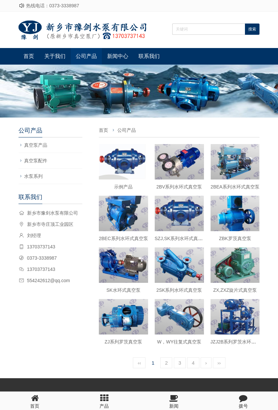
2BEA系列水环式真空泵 (235, 186)
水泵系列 (33, 176)
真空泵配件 (35, 160)
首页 (28, 56)
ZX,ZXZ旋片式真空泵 (235, 290)
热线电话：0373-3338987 (52, 5)
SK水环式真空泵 (123, 290)
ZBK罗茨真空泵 (235, 238)
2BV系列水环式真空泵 (179, 186)
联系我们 (149, 56)
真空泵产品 (35, 145)
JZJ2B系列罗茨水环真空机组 (240, 341)
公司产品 (86, 56)
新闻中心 (117, 56)
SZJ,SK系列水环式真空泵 (181, 238)
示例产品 (123, 186)
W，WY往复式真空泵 (179, 341)
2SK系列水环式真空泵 (179, 290)
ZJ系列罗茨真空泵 (123, 341)
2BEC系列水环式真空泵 (123, 238)
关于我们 (54, 56)
